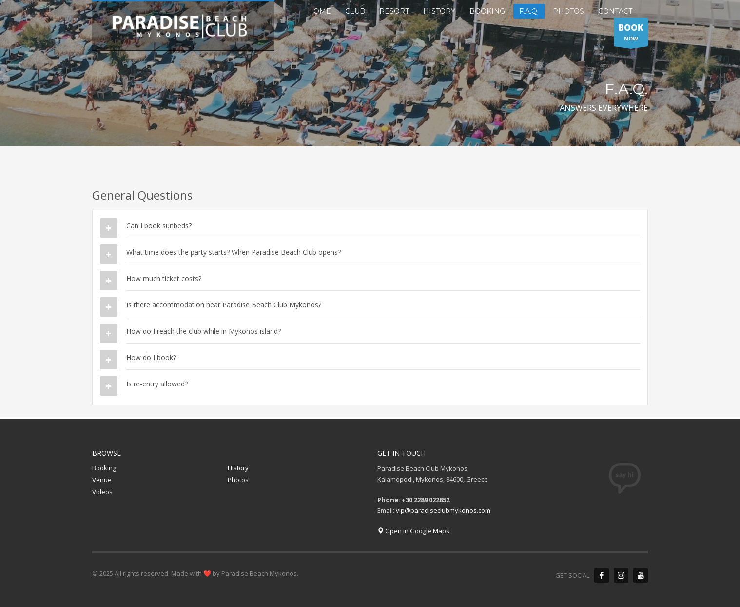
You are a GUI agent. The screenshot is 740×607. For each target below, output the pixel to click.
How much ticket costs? (163, 278)
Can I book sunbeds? (159, 225)
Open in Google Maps (413, 530)
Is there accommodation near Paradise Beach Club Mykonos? (223, 304)
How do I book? (151, 357)
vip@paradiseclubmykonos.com (443, 510)
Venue (102, 479)
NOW (631, 34)
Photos (238, 479)
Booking (104, 468)
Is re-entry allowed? (157, 383)
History (238, 468)
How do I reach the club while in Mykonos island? (203, 331)
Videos (102, 491)
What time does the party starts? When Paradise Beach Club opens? (233, 252)
